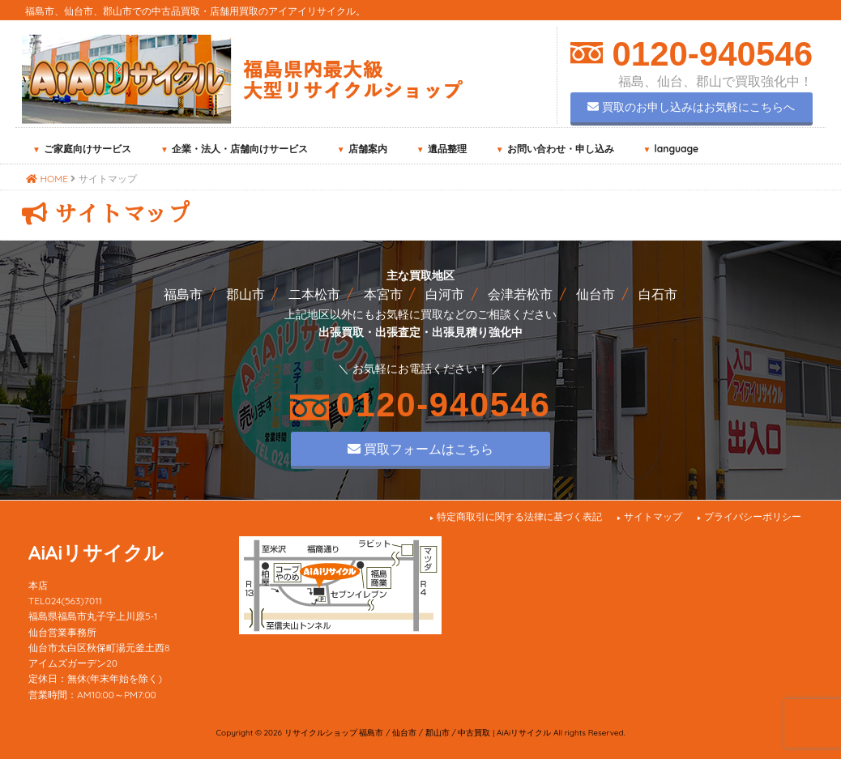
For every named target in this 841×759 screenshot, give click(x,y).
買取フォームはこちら (420, 449)
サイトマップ (653, 516)
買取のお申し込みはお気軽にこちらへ (691, 107)
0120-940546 (708, 54)
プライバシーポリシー (752, 516)
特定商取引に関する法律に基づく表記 (519, 516)
